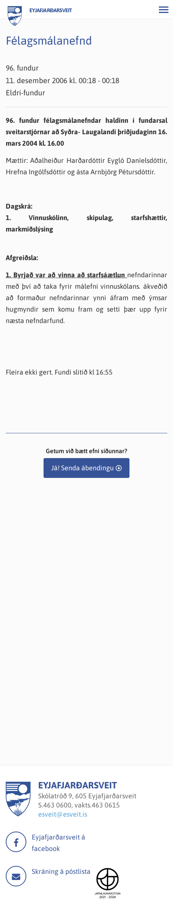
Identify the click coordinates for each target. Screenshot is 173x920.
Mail (16, 876)
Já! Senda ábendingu (82, 468)
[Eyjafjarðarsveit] (18, 814)
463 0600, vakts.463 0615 (81, 805)
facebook (16, 842)
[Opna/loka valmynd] (163, 9)
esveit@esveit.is (62, 814)
